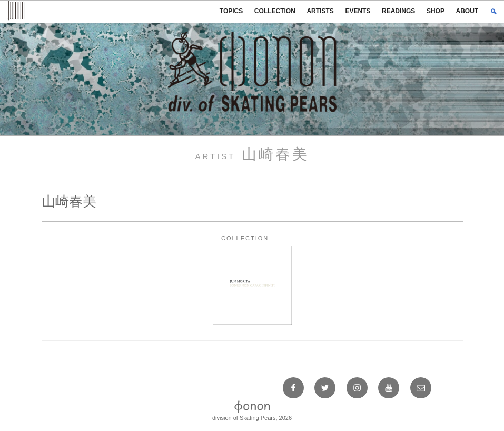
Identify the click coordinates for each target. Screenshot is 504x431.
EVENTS (357, 11)
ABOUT (467, 11)
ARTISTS (320, 11)
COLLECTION (274, 11)
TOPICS (231, 11)
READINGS (398, 11)
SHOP (435, 11)
